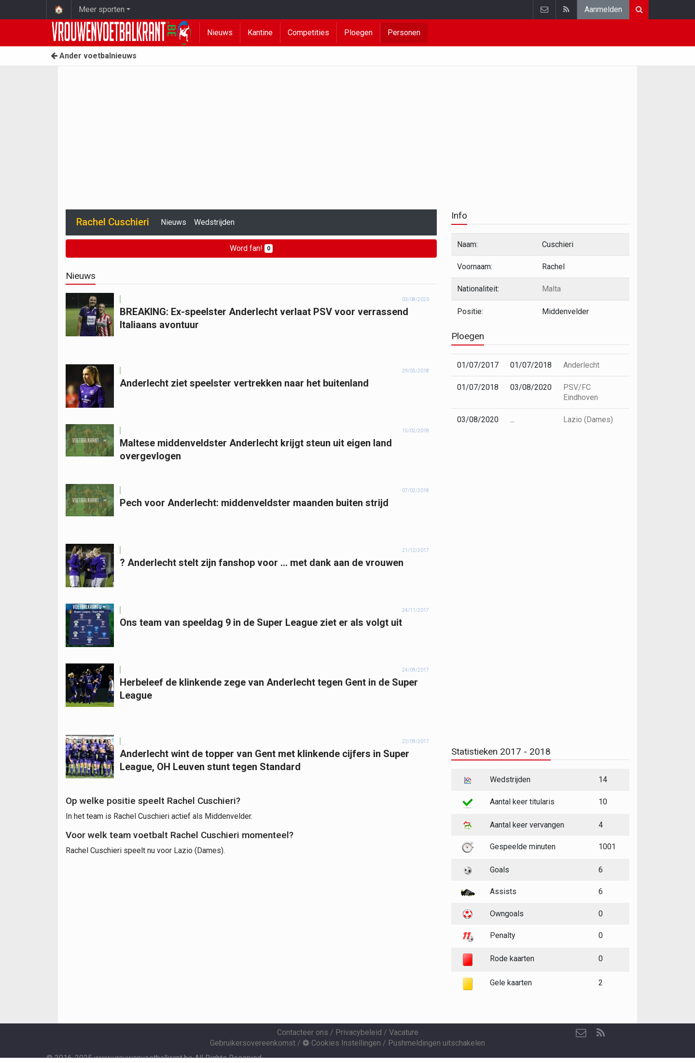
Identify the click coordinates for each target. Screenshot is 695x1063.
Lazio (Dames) (588, 419)
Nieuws (220, 32)
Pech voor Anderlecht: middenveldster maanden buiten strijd (254, 503)
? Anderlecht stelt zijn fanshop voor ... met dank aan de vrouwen (261, 562)
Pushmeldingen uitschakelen (436, 1043)
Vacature (403, 1032)
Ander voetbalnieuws (94, 55)
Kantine (260, 32)
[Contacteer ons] (581, 1033)
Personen (404, 32)
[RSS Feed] (600, 1033)
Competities (308, 32)
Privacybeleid (358, 1032)
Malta (551, 288)
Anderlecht (581, 365)
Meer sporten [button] (102, 9)
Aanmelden (603, 9)
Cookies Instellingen (342, 1043)
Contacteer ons (302, 1032)
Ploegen (358, 32)
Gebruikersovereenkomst (252, 1043)
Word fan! (251, 248)
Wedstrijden (214, 222)
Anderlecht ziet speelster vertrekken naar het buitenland (244, 383)
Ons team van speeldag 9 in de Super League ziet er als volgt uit (261, 622)
